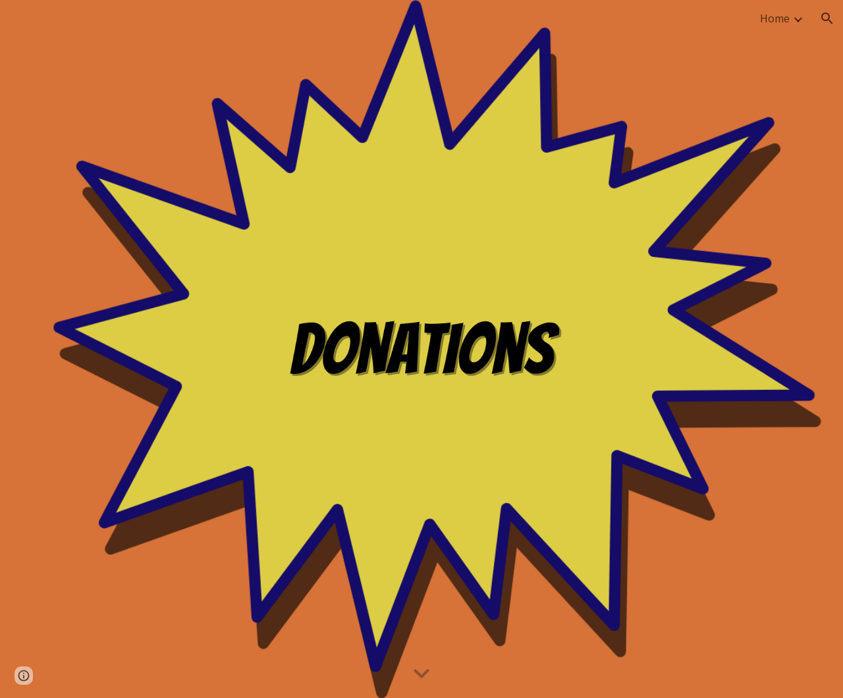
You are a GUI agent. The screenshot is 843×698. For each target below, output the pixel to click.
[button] (827, 18)
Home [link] (775, 18)
